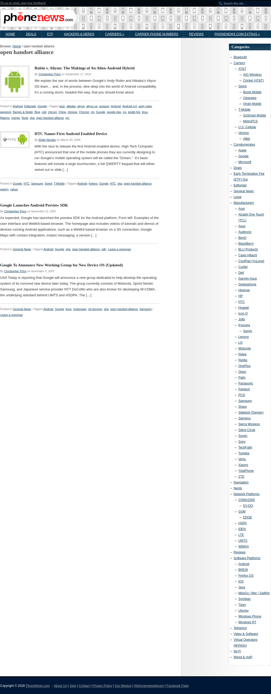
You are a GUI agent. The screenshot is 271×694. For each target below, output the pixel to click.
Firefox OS (246, 575)
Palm (242, 377)
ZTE (241, 476)
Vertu (242, 459)
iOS (241, 581)
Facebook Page (178, 686)
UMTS (242, 541)
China (62, 112)
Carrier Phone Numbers (156, 34)
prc (68, 117)
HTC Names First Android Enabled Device (71, 134)
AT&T (242, 69)
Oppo (242, 372)
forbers (93, 183)
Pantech (244, 389)
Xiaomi (243, 465)
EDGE (247, 517)
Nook (25, 117)
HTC (26, 183)
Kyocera (244, 325)
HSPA (242, 523)
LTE (241, 535)
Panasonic (245, 383)
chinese (72, 112)
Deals (31, 34)
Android (18, 106)
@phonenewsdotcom (149, 686)
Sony (242, 442)
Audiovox (244, 232)
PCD (241, 395)
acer (62, 106)
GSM (242, 511)
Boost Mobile (252, 92)
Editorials (30, 106)
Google (42, 106)
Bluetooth (240, 57)
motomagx (79, 309)
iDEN (242, 529)
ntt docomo (95, 309)
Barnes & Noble (23, 112)
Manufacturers (244, 203)
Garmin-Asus (247, 278)
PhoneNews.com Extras (237, 34)
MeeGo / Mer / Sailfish (254, 593)
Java (241, 587)
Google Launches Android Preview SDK (34, 205)
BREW (243, 570)
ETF (50, 34)
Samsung (37, 183)
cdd (44, 112)
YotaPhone (246, 471)
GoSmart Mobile (254, 115)
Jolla (241, 319)
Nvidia (242, 360)
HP (240, 296)
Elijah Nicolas (47, 139)
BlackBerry (246, 243)
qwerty (4, 189)
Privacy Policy (102, 686)
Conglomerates (244, 144)
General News (22, 249)
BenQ (242, 238)
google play (114, 112)
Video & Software (246, 634)
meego (15, 117)
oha (32, 117)
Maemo (5, 117)
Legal (237, 197)
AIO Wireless (252, 75)
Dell (241, 273)
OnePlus (244, 366)
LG (240, 342)
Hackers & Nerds (79, 34)
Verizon (243, 133)
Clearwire (250, 98)
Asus (242, 226)
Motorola (244, 348)
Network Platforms (247, 494)
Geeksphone (247, 284)
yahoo (14, 189)
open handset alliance (50, 117)
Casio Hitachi (247, 255)
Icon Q (243, 313)
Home (10, 34)
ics (124, 112)
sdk (104, 249)
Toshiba (243, 453)
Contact (84, 686)
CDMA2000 (246, 500)
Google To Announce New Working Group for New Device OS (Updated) (61, 265)
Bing (37, 112)
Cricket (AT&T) (253, 80)
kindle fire (134, 112)
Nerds (238, 488)
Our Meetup (123, 686)
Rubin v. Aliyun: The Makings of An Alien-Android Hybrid (85, 68)
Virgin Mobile (252, 104)
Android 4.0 (129, 106)
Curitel (243, 267)
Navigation (241, 482)
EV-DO (248, 506)
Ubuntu (243, 610)
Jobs (73, 686)
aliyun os (92, 106)
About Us (60, 686)
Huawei (243, 308)
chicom (52, 112)
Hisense (244, 290)
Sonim (242, 436)
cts (92, 112)
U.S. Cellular (247, 127)
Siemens (244, 418)
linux (145, 112)
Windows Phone (249, 616)
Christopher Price (50, 74)
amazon (104, 106)
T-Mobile (59, 183)
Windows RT (247, 622)
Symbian (244, 599)
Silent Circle (246, 430)
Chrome (84, 112)
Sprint (48, 183)
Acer (241, 209)
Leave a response (119, 249)
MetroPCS (250, 121)
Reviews (196, 34)
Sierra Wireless (249, 424)
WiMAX (243, 546)
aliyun (81, 106)
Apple (242, 150)
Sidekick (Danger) (251, 412)
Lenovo (243, 337)
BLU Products (248, 249)
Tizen (242, 605)
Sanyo (247, 331)
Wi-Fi (237, 651)
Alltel (246, 139)
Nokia (242, 354)
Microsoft (244, 162)
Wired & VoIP (243, 657)
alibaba (71, 106)
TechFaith (245, 447)
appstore (5, 112)
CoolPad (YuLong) (251, 261)
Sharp (242, 407)
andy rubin (145, 106)
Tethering (240, 628)
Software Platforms (247, 558)
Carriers (114, 34)
